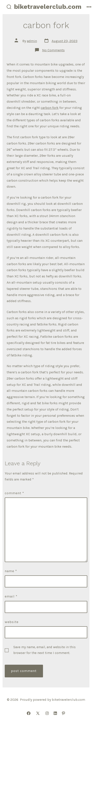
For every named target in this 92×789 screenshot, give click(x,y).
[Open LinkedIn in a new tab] (55, 713)
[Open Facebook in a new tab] (28, 713)
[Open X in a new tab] (38, 713)
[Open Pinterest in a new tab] (63, 713)
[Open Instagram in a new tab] (47, 713)
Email (11, 596)
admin (32, 41)
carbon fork (49, 108)
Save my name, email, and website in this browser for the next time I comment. (44, 650)
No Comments (53, 50)
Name (11, 571)
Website (11, 622)
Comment (14, 493)
